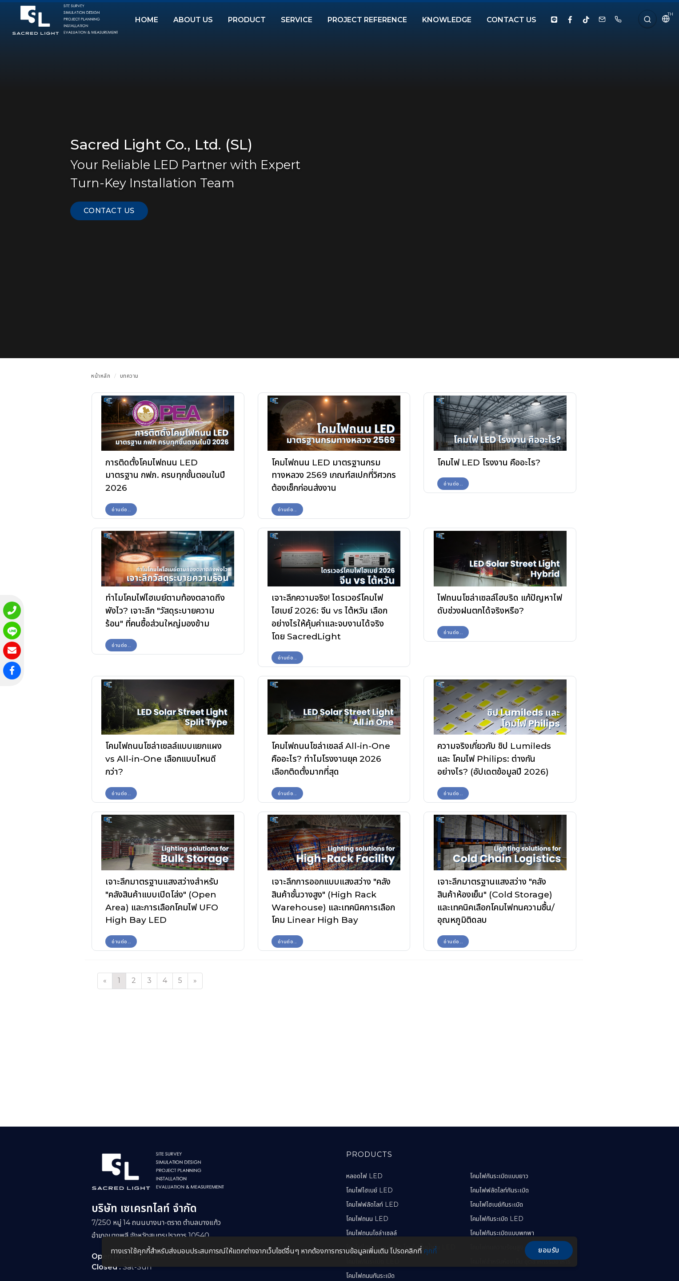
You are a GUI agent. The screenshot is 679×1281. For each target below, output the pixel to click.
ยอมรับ (548, 1250)
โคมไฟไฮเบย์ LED (369, 1190)
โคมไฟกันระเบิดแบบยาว (499, 1176)
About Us (193, 20)
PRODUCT (247, 20)
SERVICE (296, 20)
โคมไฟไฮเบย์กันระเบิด (496, 1204)
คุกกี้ (430, 1251)
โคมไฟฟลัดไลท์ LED (372, 1204)
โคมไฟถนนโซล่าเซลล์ (371, 1233)
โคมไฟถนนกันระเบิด (370, 1276)
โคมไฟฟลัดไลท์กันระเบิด (499, 1190)
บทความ (129, 375)
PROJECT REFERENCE (367, 20)
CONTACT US (511, 20)
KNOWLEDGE (446, 20)
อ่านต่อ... (121, 509)
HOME (146, 20)
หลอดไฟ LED (364, 1176)
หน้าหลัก (100, 375)
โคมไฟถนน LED (367, 1219)
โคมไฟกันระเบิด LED (496, 1219)
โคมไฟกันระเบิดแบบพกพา (502, 1233)
